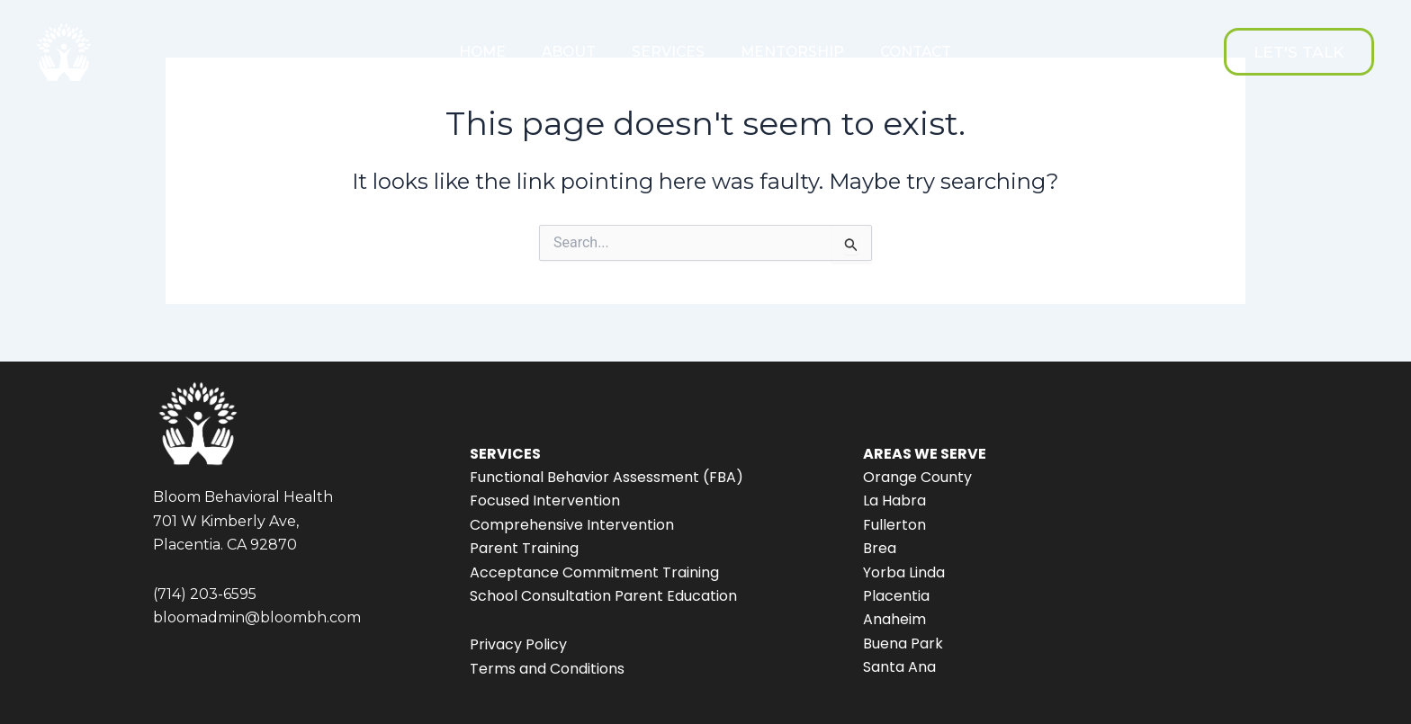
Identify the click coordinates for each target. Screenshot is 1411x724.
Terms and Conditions (547, 668)
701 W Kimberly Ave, (226, 521)
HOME (482, 51)
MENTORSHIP (792, 51)
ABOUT (569, 51)
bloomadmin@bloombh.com (257, 617)
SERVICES (668, 51)
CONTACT (915, 51)
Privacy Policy (518, 644)
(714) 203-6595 (204, 594)
